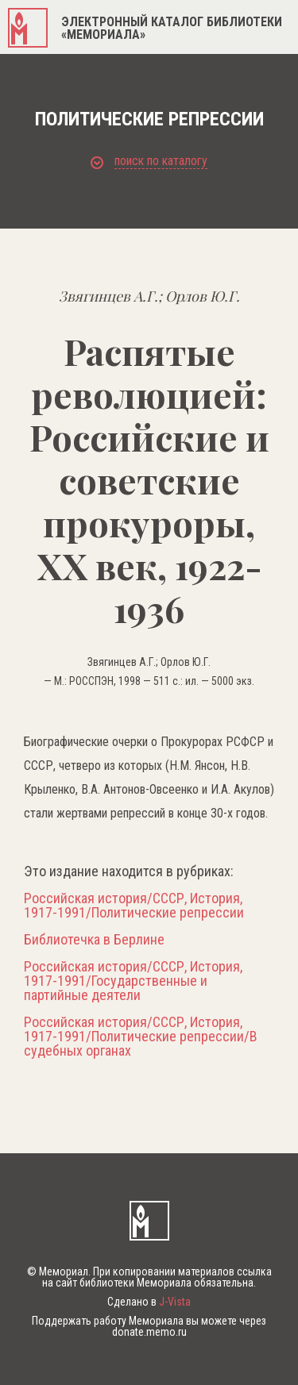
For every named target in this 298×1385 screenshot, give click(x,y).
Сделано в (149, 1301)
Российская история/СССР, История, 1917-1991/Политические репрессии (134, 905)
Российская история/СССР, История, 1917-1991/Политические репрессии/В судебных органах (140, 1036)
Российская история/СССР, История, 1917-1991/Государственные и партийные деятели (133, 981)
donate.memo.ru (149, 1331)
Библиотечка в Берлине (94, 940)
